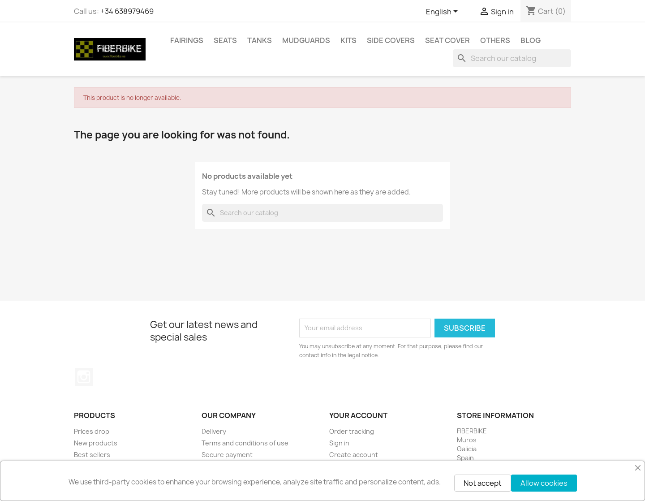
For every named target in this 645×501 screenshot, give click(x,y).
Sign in (339, 443)
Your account (358, 415)
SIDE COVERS (391, 40)
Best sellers (92, 454)
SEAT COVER (447, 40)
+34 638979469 (127, 11)
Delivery (214, 431)
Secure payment (227, 454)
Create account (353, 454)
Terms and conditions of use (245, 443)
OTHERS (495, 40)
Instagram (84, 377)
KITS (348, 40)
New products (95, 443)
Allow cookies (544, 483)
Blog (530, 40)
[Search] (512, 58)
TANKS (259, 40)
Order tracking (351, 431)
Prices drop (91, 431)
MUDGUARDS (306, 40)
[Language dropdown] (443, 12)
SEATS (225, 40)
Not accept (483, 483)
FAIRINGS (186, 40)
